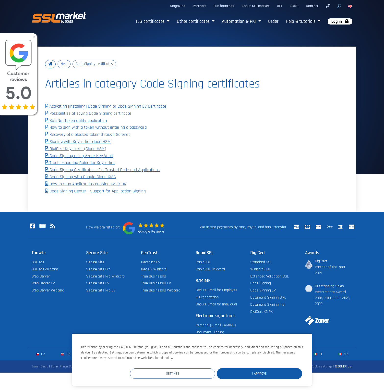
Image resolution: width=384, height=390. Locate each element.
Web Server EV (43, 283)
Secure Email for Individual (216, 304)
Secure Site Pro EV (100, 290)
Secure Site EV (97, 283)
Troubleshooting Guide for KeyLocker (80, 163)
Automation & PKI (239, 21)
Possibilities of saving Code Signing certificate (88, 113)
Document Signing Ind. (267, 304)
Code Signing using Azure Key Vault (79, 156)
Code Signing (260, 283)
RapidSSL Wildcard (210, 269)
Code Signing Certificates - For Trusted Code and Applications (102, 170)
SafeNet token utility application (76, 120)
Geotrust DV (150, 262)
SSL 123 (38, 262)
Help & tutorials (301, 21)
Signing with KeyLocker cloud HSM (78, 142)
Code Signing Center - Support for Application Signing (95, 191)
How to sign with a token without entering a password (96, 127)
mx (343, 354)
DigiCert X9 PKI (262, 311)
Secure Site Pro (98, 269)
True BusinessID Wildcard (160, 290)
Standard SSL (261, 262)
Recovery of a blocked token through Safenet (87, 135)
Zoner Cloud (40, 367)
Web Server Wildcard (48, 290)
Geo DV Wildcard (154, 269)
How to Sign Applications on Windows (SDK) (86, 184)
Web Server (41, 276)
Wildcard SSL (260, 269)
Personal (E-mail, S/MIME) (216, 325)
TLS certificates (150, 21)
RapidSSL (203, 262)
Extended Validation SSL (269, 276)
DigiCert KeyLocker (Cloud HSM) (75, 148)
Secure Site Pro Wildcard (105, 276)
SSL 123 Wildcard (45, 269)
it (318, 354)
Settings (211, 373)
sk (66, 354)
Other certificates (194, 21)
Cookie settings (321, 367)
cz (40, 354)
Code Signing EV (263, 290)
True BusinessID (153, 276)
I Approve (272, 373)
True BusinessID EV (156, 283)
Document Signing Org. (268, 297)
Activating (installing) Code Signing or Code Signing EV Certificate (105, 106)
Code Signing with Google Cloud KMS (80, 177)
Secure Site (95, 262)
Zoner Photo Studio (64, 367)
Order (273, 21)
